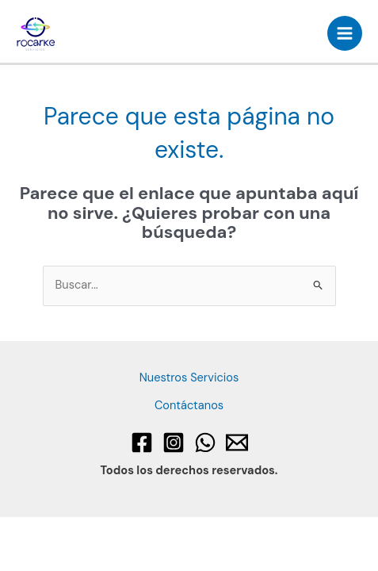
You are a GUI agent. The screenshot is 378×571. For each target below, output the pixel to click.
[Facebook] (142, 442)
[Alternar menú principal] (344, 33)
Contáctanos (189, 405)
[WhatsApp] (205, 442)
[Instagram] (173, 442)
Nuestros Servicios (189, 377)
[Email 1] (237, 442)
